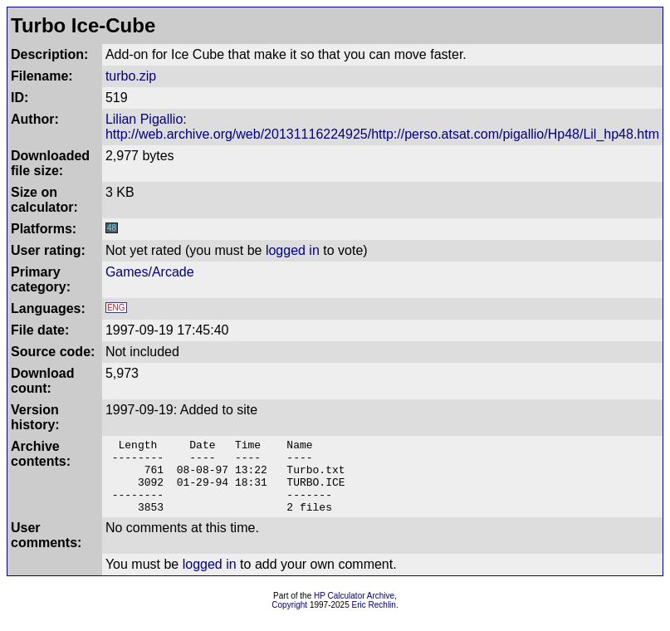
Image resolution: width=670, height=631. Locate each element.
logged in (293, 250)
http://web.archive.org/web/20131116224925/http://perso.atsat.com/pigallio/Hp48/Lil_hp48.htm (382, 134)
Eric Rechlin (374, 619)
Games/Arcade (149, 272)
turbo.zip (130, 76)
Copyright (289, 619)
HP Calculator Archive (354, 610)
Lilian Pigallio (144, 119)
